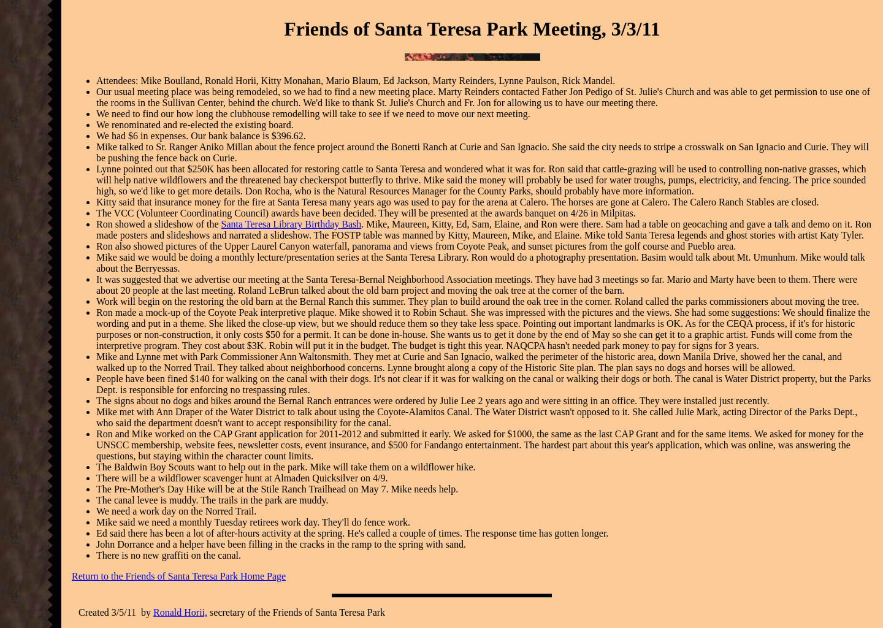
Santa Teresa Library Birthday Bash (291, 224)
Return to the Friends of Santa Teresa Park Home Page (179, 576)
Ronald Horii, (180, 612)
